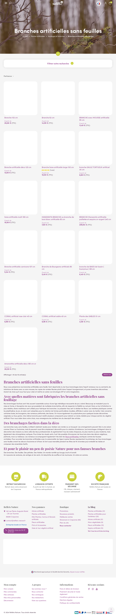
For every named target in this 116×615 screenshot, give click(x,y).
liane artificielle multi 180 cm (16, 217)
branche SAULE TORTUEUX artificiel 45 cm (94, 168)
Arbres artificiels (38, 511)
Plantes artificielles (39, 514)
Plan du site (64, 522)
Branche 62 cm (48, 117)
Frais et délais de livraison (69, 589)
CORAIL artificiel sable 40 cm (54, 316)
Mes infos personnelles (12, 597)
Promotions (64, 511)
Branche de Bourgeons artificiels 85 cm (57, 267)
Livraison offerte (44, 484)
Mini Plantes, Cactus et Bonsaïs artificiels (43, 518)
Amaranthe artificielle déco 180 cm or (20, 363)
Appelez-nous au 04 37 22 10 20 (16, 531)
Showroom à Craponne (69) (70, 520)
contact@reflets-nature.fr (15, 520)
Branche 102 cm (11, 117)
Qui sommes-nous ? (39, 589)
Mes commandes (10, 591)
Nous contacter (65, 525)
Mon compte (8, 589)
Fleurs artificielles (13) (96, 525)
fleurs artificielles (72, 436)
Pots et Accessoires (39, 525)
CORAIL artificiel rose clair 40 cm (18, 316)
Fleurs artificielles (38, 522)
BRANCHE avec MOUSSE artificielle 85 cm (94, 118)
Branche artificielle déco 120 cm (17, 167)
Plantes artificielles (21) (96, 511)
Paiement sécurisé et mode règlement (70, 592)
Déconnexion (8, 600)
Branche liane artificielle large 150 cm (58, 167)
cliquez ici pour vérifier (77, 572)
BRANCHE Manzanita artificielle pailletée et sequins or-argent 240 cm (95, 218)
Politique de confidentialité (70, 603)
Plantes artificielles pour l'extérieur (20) (97, 515)
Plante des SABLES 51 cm (89, 316)
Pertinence (9, 76)
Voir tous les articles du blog (98, 531)
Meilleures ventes (66, 517)
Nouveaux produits (67, 514)
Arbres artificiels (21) (95, 519)
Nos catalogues (37, 594)
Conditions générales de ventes (71, 597)
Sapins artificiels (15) (95, 528)
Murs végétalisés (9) (95, 522)
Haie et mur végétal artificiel (42, 528)
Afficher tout (107, 374)
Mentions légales (66, 600)
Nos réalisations (38, 597)
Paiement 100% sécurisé (72, 485)
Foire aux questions (39, 600)
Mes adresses (9, 594)
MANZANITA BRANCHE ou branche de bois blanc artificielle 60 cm (58, 218)
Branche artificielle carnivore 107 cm (19, 266)
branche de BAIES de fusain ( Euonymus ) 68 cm (91, 267)
